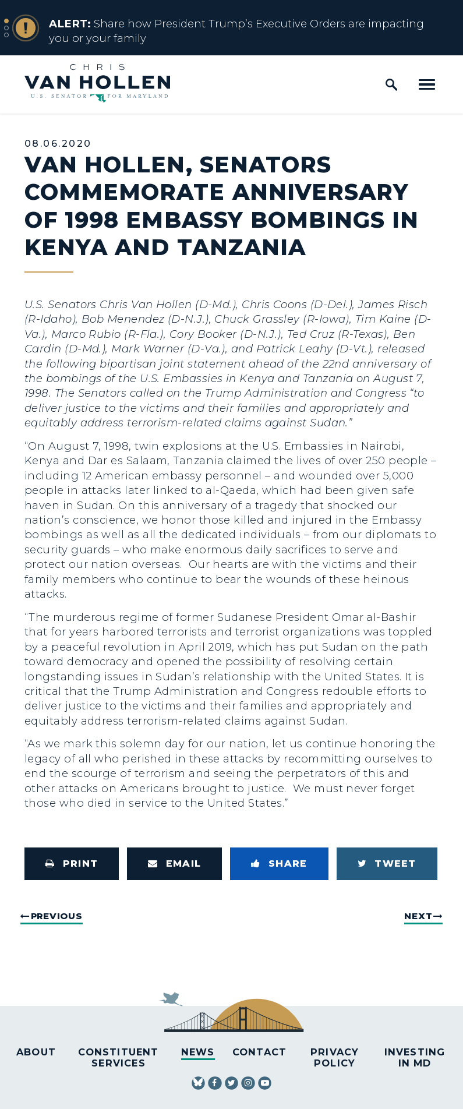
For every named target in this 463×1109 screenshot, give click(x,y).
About (36, 1052)
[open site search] (391, 84)
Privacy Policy (334, 1057)
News (198, 1052)
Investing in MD (415, 1057)
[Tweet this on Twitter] (387, 863)
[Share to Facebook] (279, 863)
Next (418, 915)
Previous (57, 915)
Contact (259, 1052)
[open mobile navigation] (427, 84)
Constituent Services (118, 1057)
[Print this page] (71, 863)
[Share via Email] (174, 863)
